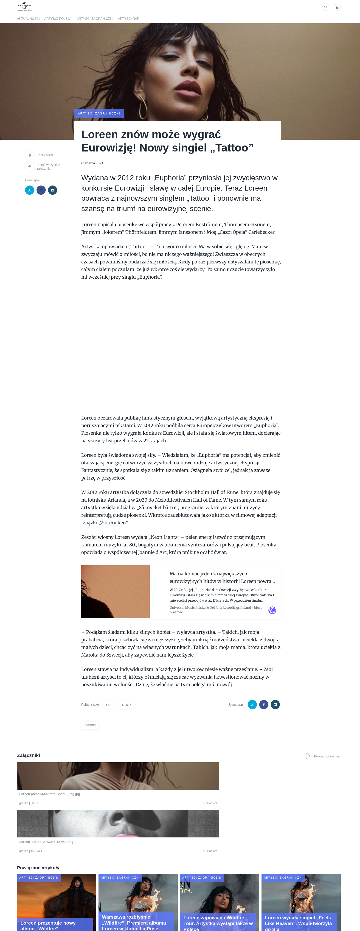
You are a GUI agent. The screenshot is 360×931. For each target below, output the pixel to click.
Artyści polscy (58, 18)
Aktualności (28, 18)
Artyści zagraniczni (95, 18)
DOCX (126, 703)
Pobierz (86, 802)
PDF (109, 703)
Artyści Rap (128, 18)
